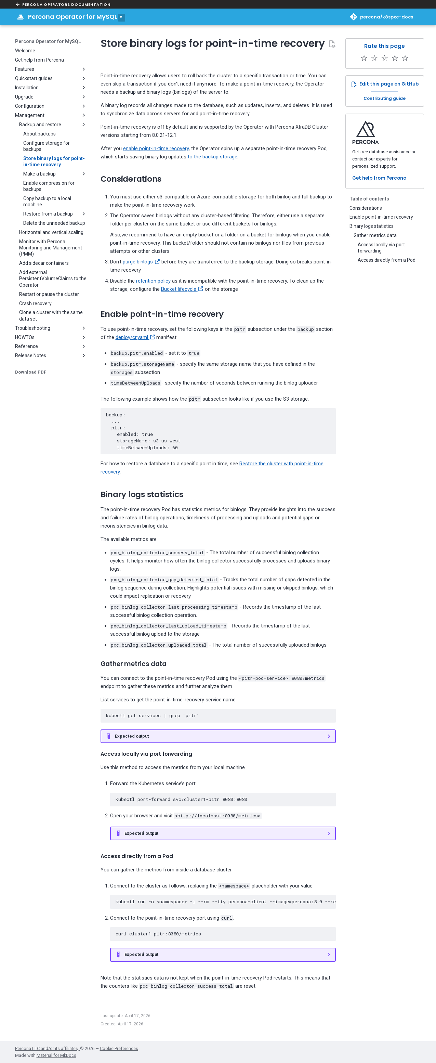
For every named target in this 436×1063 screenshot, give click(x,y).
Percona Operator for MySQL (72, 16)
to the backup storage (212, 157)
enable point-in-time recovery (156, 148)
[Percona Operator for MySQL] (20, 17)
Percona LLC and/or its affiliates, (47, 1048)
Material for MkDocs (56, 1055)
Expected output (132, 736)
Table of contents (369, 199)
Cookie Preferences (119, 1048)
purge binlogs (141, 262)
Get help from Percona (379, 178)
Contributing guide (385, 98)
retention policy (153, 281)
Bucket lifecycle (182, 289)
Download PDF (30, 372)
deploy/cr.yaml (135, 337)
